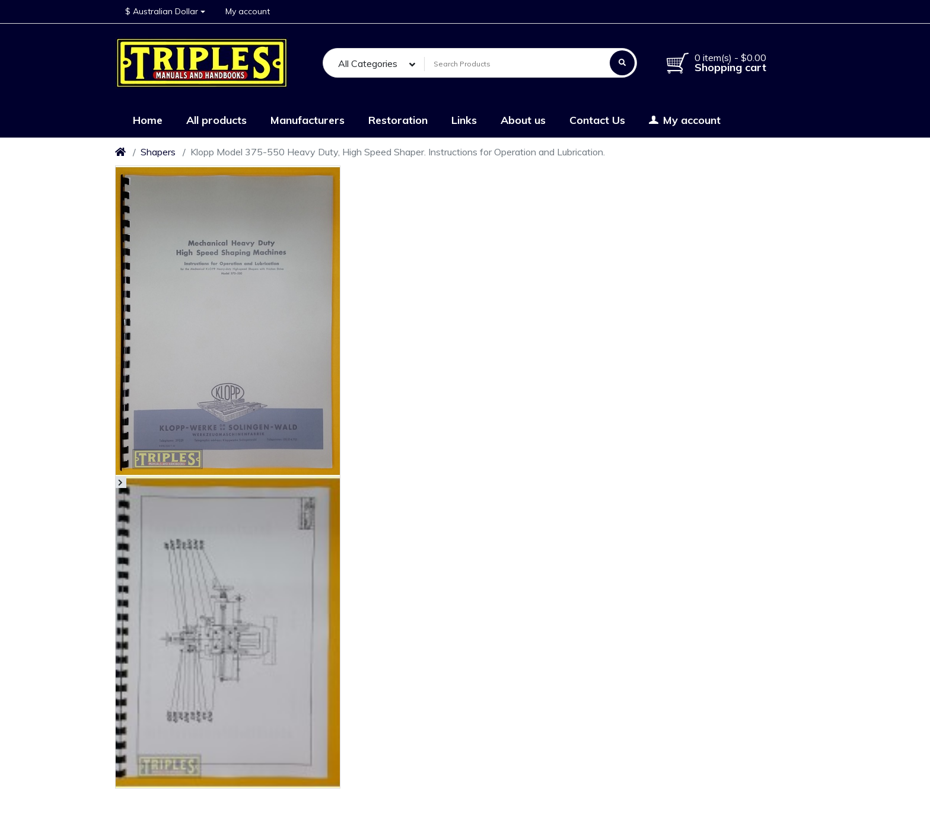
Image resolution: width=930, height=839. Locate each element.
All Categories (367, 63)
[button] (165, 12)
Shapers (158, 152)
